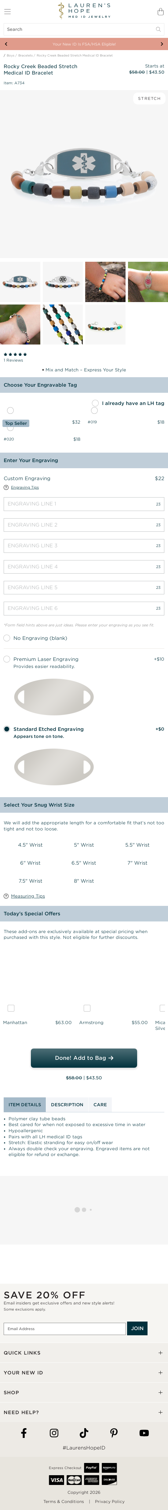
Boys (10, 55)
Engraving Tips (25, 487)
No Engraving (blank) (40, 638)
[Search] (84, 29)
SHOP (11, 1392)
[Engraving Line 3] (84, 546)
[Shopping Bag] (160, 11)
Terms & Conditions (63, 1501)
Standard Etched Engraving (48, 729)
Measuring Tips (28, 896)
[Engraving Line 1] (84, 504)
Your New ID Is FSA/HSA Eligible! (84, 44)
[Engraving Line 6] (84, 608)
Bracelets (25, 55)
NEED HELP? (21, 1412)
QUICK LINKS (22, 1353)
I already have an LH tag (133, 403)
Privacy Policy (110, 1501)
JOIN (137, 1328)
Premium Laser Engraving (46, 659)
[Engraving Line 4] (84, 567)
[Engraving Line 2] (84, 525)
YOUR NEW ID (23, 1373)
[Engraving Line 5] (84, 587)
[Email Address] (65, 1329)
